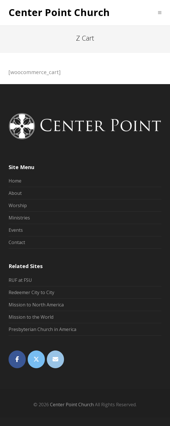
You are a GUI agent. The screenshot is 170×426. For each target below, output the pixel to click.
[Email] (55, 359)
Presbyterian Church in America (42, 329)
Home (15, 181)
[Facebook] (17, 359)
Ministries (19, 218)
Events (16, 230)
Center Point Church (59, 12)
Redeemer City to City (31, 292)
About (15, 193)
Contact (17, 242)
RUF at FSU (20, 280)
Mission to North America (36, 305)
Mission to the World (31, 317)
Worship (18, 205)
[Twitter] (36, 359)
